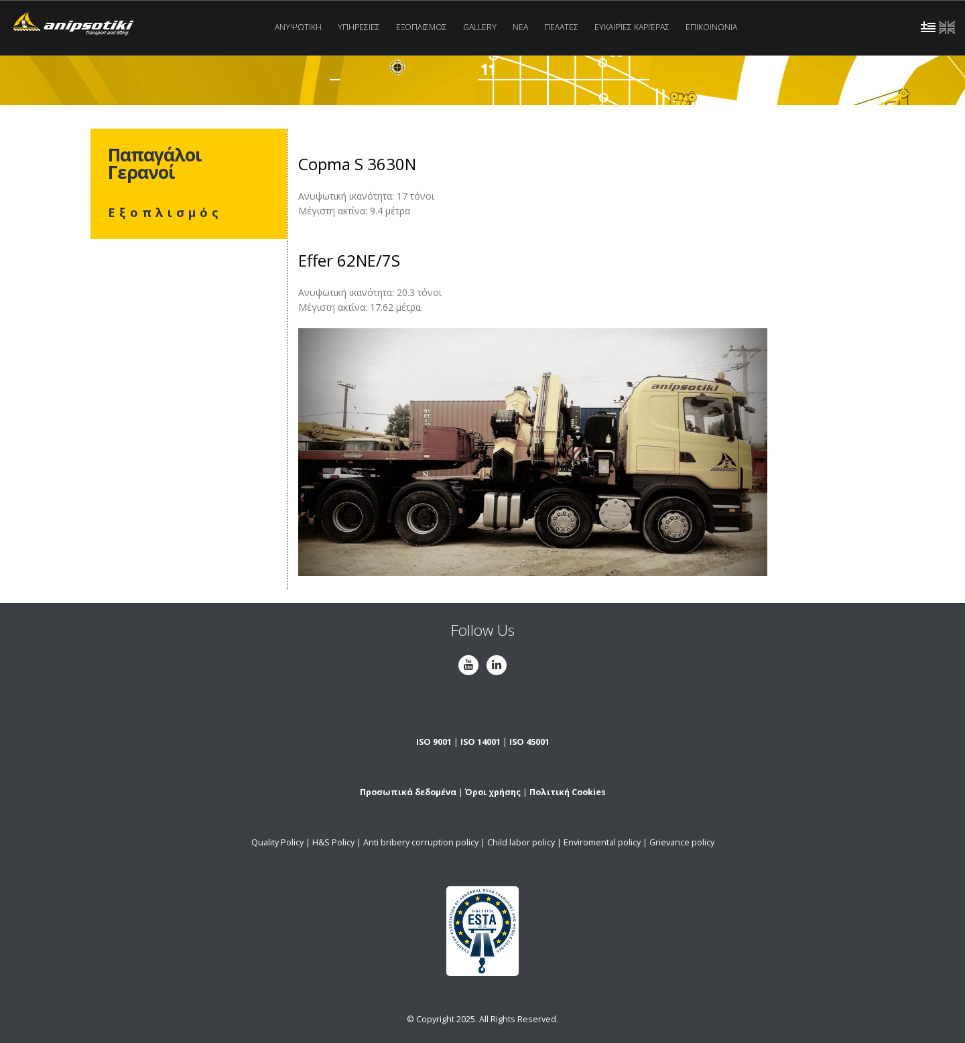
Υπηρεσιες (359, 27)
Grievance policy (681, 842)
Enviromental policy (602, 842)
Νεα (520, 27)
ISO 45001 (529, 742)
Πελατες (561, 27)
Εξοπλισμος (421, 27)
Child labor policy (521, 842)
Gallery (480, 27)
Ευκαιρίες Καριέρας (631, 27)
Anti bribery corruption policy (420, 842)
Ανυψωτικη (298, 27)
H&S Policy (333, 842)
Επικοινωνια (711, 27)
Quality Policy (277, 842)
